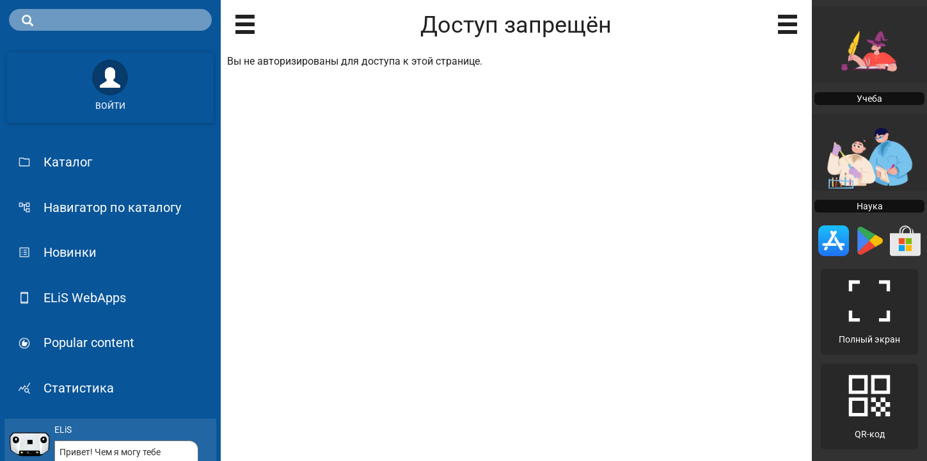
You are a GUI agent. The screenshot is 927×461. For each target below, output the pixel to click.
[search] (110, 20)
